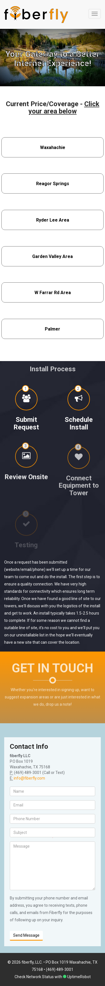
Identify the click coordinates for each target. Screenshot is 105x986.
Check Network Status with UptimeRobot (53, 977)
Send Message (26, 935)
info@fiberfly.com (29, 778)
